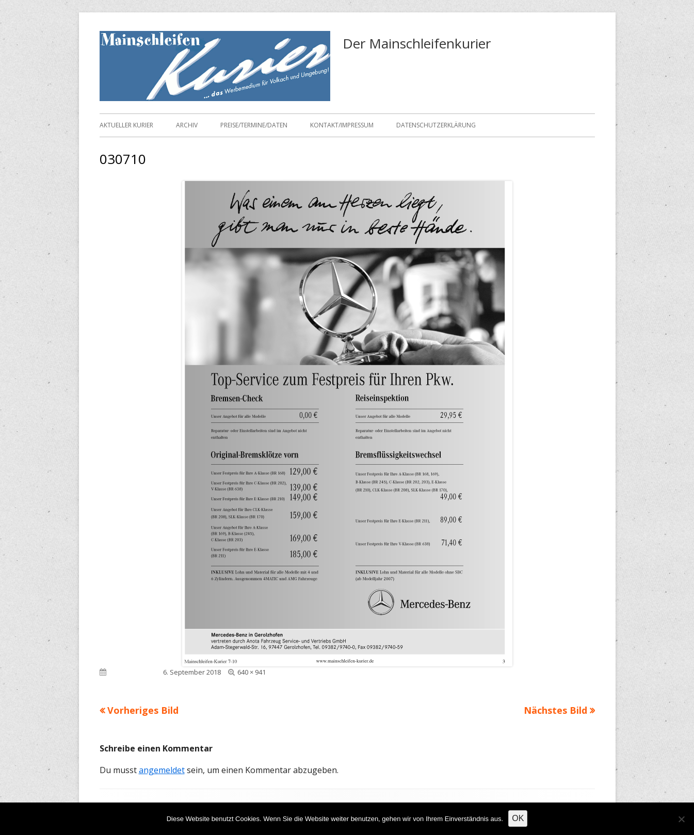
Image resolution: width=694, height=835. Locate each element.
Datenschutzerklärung (436, 125)
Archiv (187, 125)
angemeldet (162, 770)
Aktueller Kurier (126, 125)
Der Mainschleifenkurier (417, 43)
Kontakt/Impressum (342, 125)
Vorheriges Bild (143, 710)
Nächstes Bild (555, 710)
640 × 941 (251, 672)
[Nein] (681, 819)
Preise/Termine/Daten (253, 125)
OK (518, 818)
